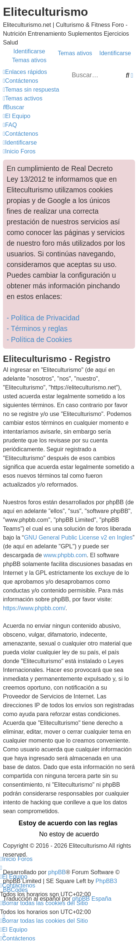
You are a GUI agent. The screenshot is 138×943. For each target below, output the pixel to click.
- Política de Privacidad (43, 318)
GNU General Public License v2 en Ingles (78, 537)
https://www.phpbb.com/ (34, 608)
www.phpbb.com (64, 555)
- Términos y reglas (37, 328)
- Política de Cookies (39, 339)
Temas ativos (75, 53)
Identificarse (115, 53)
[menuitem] (20, 81)
